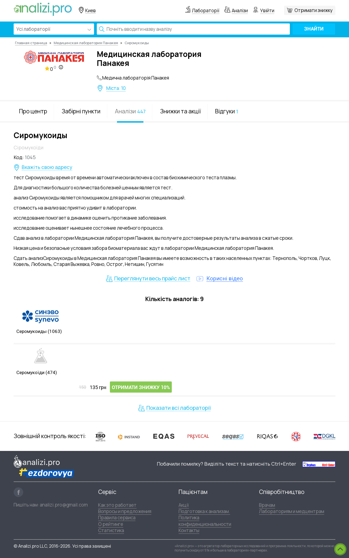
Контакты (189, 530)
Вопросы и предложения (124, 511)
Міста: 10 (116, 88)
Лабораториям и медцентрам (291, 511)
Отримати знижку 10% (141, 387)
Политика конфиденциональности (205, 520)
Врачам (267, 505)
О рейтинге (110, 524)
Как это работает (117, 505)
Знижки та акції (180, 111)
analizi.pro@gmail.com (64, 505)
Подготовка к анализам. (204, 511)
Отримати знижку (313, 10)
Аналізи (240, 10)
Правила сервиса (117, 517)
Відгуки (226, 111)
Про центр (33, 111)
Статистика (111, 530)
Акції (184, 505)
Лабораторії (205, 10)
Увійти (267, 10)
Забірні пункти (81, 111)
